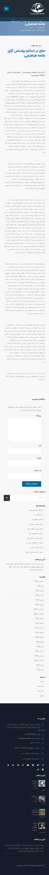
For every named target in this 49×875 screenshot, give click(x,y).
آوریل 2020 (39, 651)
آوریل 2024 (39, 591)
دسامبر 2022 (38, 628)
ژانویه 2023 (39, 623)
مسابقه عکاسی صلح (36, 510)
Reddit (43, 769)
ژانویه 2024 (39, 605)
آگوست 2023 (38, 614)
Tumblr (8, 765)
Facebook (43, 765)
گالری (41, 696)
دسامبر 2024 (38, 581)
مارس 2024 (39, 595)
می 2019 (40, 670)
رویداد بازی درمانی (37, 547)
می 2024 (40, 586)
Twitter (38, 765)
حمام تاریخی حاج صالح (35, 538)
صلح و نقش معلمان (36, 524)
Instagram (23, 765)
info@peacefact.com (26, 738)
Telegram (38, 769)
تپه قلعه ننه (38, 515)
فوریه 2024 (39, 600)
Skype (18, 765)
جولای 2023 (39, 618)
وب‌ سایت (37, 470)
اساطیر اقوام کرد (37, 519)
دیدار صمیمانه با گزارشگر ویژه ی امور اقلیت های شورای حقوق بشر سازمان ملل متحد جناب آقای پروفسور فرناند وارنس (24, 567)
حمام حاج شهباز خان (36, 533)
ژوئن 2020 (39, 642)
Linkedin (13, 765)
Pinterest (33, 765)
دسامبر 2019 (38, 656)
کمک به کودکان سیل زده (34, 543)
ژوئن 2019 (39, 665)
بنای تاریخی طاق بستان (35, 529)
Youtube (28, 765)
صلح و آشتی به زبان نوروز (34, 552)
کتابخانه (40, 691)
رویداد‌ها (40, 686)
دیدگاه (38, 416)
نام (39, 446)
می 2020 (40, 647)
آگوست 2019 (38, 660)
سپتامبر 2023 (38, 609)
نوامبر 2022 (39, 632)
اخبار (41, 681)
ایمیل (38, 458)
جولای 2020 (39, 637)
